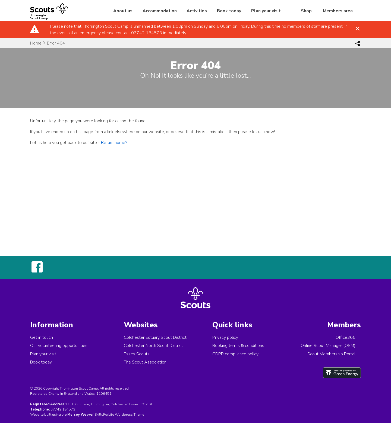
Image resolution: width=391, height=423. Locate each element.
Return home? (114, 143)
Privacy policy (225, 337)
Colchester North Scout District (153, 346)
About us (123, 11)
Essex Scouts (137, 354)
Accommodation (160, 11)
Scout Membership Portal (331, 354)
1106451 (104, 393)
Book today (229, 11)
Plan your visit (266, 11)
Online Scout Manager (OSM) (328, 346)
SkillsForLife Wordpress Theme (119, 414)
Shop (306, 11)
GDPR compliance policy (235, 354)
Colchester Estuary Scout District (155, 337)
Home (36, 43)
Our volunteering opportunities (58, 346)
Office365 (345, 337)
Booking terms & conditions (238, 346)
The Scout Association (145, 362)
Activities (197, 11)
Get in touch (41, 337)
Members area (338, 11)
